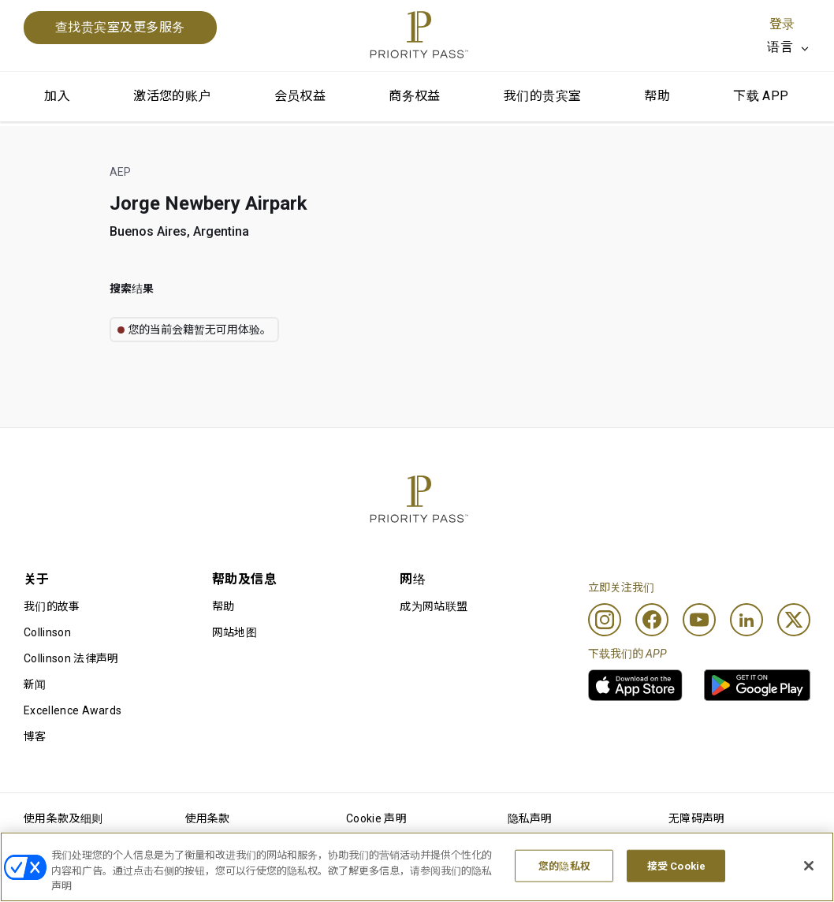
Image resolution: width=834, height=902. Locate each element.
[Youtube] (699, 619)
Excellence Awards (72, 710)
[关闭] (808, 865)
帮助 (657, 95)
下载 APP (760, 95)
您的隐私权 (564, 865)
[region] (417, 867)
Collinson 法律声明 (71, 658)
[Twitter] (793, 619)
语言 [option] (780, 46)
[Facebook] (651, 619)
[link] (635, 685)
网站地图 (234, 632)
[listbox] (788, 47)
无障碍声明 (696, 818)
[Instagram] (604, 619)
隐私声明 (530, 818)
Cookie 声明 (376, 818)
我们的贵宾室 (542, 95)
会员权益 (300, 95)
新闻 (35, 684)
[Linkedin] (746, 619)
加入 (57, 95)
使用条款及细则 (63, 818)
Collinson (47, 632)
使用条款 (207, 818)
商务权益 (415, 95)
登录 (782, 24)
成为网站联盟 (433, 606)
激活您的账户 (171, 95)
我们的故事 (52, 606)
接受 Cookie (676, 865)
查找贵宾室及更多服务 (120, 27)
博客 (35, 736)
